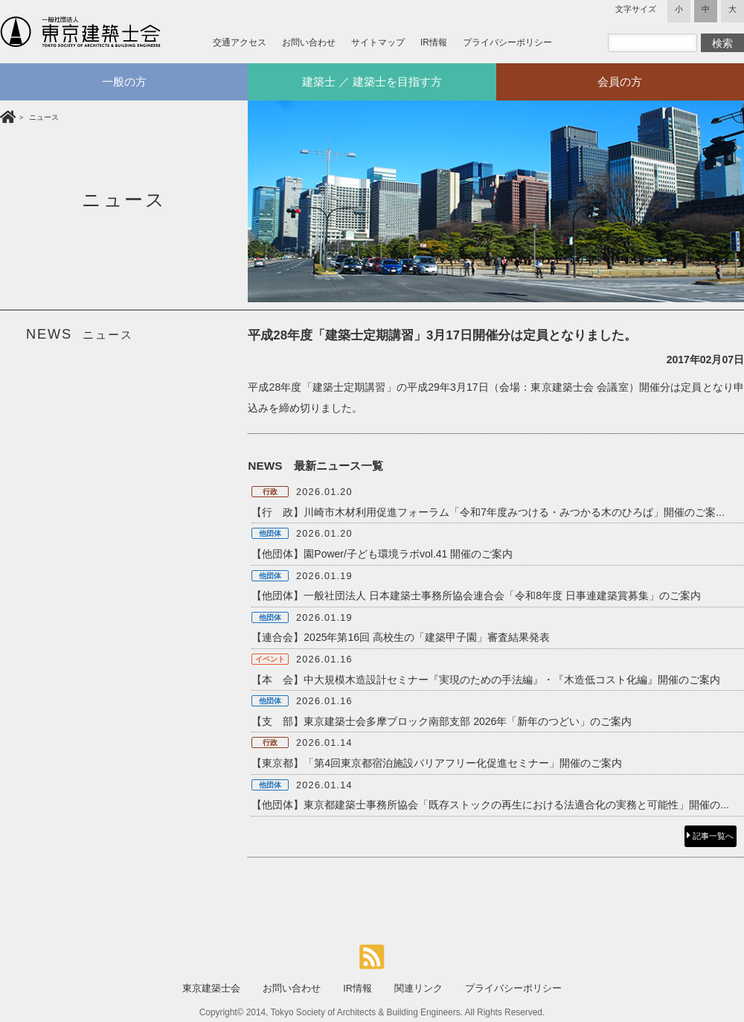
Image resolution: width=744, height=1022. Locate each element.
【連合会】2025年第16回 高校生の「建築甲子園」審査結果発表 (400, 637)
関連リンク (418, 988)
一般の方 (124, 81)
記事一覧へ (710, 836)
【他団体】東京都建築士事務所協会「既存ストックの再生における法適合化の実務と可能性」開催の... (490, 805)
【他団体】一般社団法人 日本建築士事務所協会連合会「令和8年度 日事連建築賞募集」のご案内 (476, 595)
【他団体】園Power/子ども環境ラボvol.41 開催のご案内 (382, 554)
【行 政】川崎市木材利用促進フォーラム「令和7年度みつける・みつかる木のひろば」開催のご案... (487, 512)
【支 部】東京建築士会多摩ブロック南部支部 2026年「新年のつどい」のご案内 (441, 721)
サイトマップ (378, 42)
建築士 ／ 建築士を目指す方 (372, 81)
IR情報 (433, 42)
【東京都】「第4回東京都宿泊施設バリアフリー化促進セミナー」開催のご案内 (436, 763)
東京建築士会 (211, 988)
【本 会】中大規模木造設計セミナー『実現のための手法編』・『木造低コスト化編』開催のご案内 (485, 680)
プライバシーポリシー (507, 42)
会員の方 (619, 81)
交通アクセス (239, 42)
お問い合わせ (309, 42)
